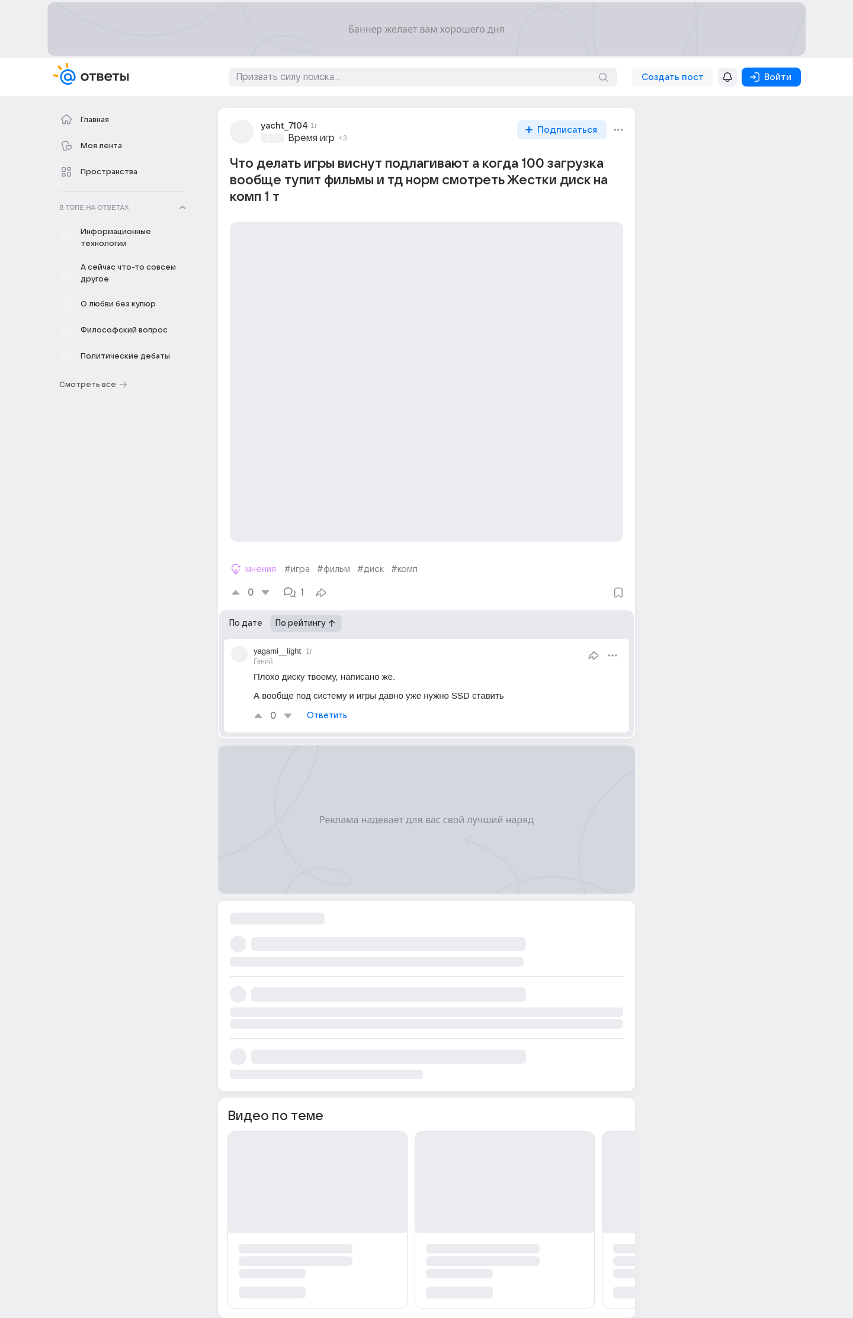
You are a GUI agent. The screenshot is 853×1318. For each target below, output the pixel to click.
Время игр (311, 138)
